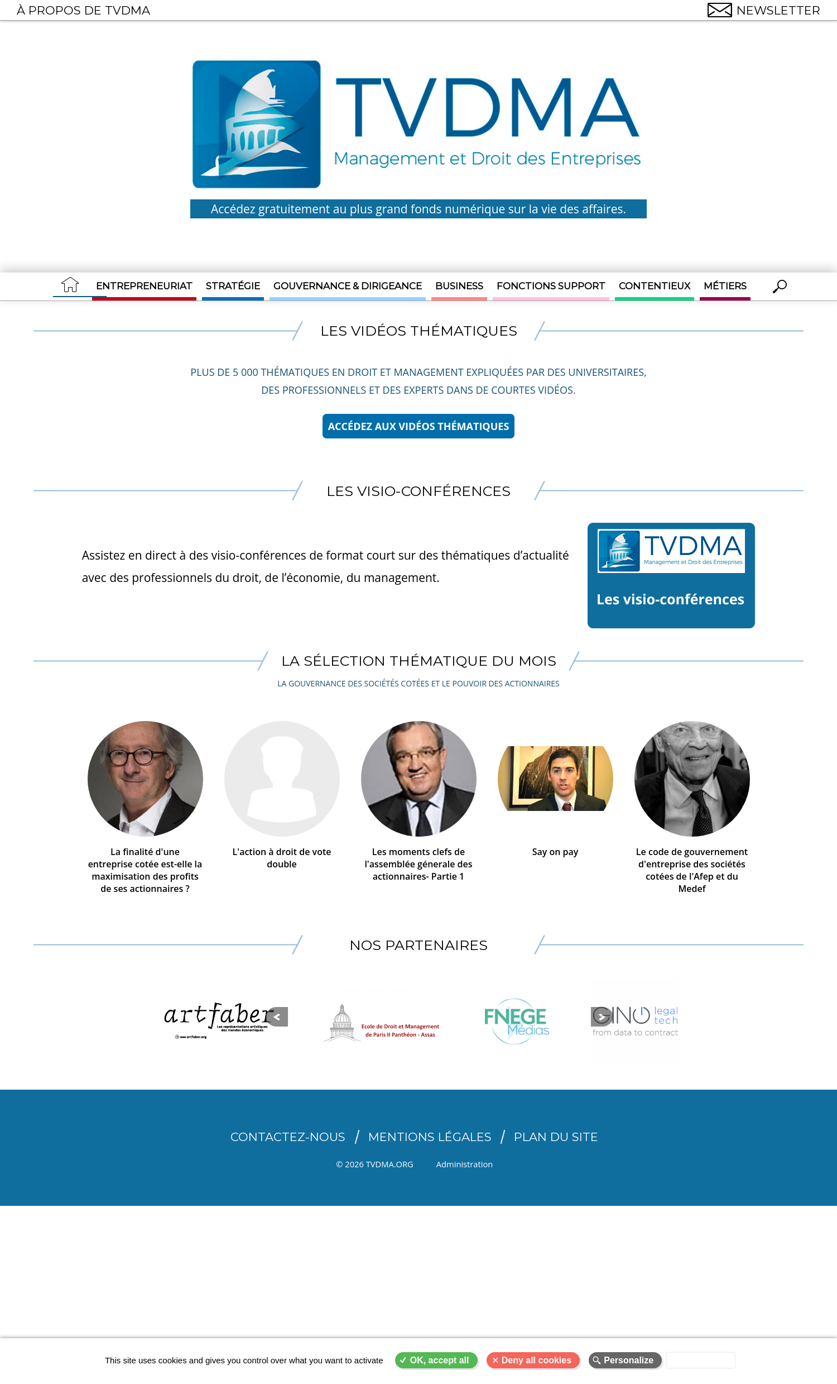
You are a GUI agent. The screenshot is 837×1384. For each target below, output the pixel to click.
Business (459, 286)
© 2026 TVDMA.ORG (374, 1165)
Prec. (147, 1037)
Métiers (725, 286)
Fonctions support (551, 286)
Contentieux (654, 286)
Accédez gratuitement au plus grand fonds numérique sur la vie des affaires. (418, 209)
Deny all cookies (536, 1360)
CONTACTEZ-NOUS (287, 1139)
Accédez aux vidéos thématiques (418, 426)
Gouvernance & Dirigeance (347, 286)
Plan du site (556, 1139)
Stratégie (233, 286)
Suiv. (691, 1037)
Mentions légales (430, 1139)
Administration (472, 1165)
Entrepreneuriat (144, 286)
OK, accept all (439, 1360)
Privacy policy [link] (701, 1360)
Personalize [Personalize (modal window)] (628, 1360)
